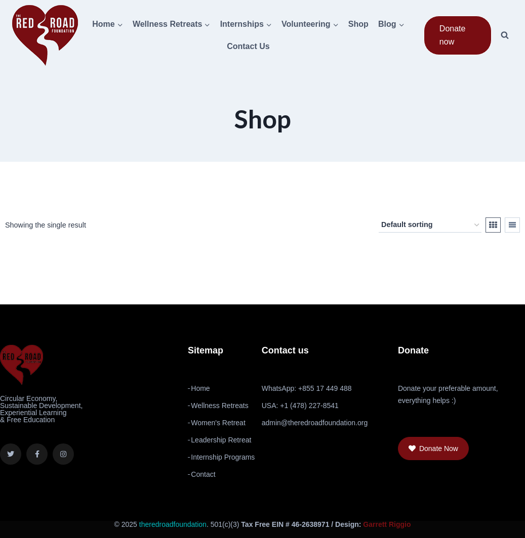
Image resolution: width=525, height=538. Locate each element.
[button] (433, 448)
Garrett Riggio (387, 524)
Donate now (452, 35)
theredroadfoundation (173, 524)
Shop (358, 24)
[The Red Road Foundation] (45, 35)
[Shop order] (430, 225)
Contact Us (248, 46)
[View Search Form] (505, 35)
